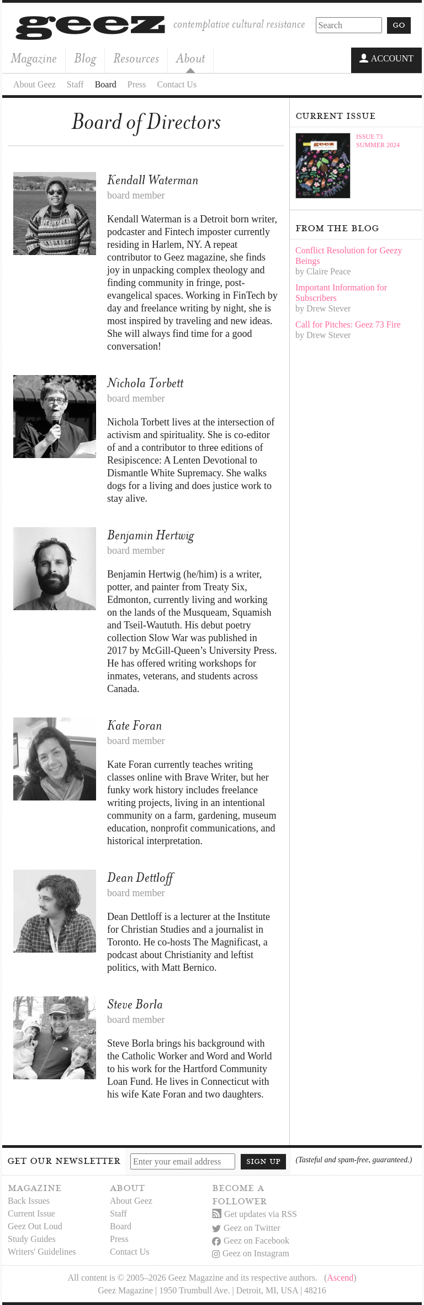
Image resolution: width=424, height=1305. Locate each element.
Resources (136, 58)
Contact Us (177, 84)
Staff (75, 84)
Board (105, 84)
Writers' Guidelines (42, 1251)
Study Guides (32, 1239)
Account (386, 59)
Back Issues (29, 1200)
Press (137, 84)
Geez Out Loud (35, 1226)
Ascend (340, 1277)
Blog (85, 58)
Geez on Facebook (250, 1240)
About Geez (34, 84)
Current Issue (31, 1213)
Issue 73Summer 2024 (378, 141)
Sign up (263, 1161)
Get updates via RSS (254, 1214)
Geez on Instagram (250, 1253)
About (190, 58)
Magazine (33, 58)
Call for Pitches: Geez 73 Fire (348, 324)
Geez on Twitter (246, 1228)
